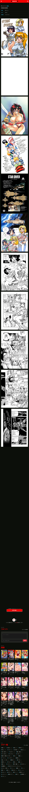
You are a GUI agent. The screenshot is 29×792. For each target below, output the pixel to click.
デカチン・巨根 (5, 768)
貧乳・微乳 (20, 751)
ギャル (4, 772)
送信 (25, 640)
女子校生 (16, 749)
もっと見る (26, 745)
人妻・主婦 (5, 751)
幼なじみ (14, 770)
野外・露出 (16, 764)
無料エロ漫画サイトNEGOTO (15, 782)
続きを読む (14, 610)
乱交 (8, 770)
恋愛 (3, 764)
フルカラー (12, 751)
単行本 (6, 12)
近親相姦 (4, 766)
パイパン (4, 774)
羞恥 (18, 768)
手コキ (10, 772)
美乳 (15, 762)
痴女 (3, 770)
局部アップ (11, 774)
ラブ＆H (19, 753)
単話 (3, 747)
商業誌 (8, 6)
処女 (15, 755)
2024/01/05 (7, 14)
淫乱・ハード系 (5, 759)
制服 (20, 755)
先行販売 (23, 774)
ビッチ (4, 776)
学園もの (13, 759)
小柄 (17, 774)
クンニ (13, 768)
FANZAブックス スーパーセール (14, 766)
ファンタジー (11, 757)
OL (23, 768)
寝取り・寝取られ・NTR (7, 755)
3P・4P (4, 757)
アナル (10, 762)
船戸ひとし (7, 10)
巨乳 (15, 747)
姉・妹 (19, 759)
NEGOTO (14, 1)
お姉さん (21, 772)
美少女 (23, 749)
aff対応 (9, 747)
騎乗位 (18, 757)
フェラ (10, 749)
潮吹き (4, 762)
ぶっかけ (23, 764)
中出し (4, 749)
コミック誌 (4, 753)
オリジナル (12, 753)
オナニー (21, 770)
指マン (16, 772)
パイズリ (9, 764)
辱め (20, 762)
